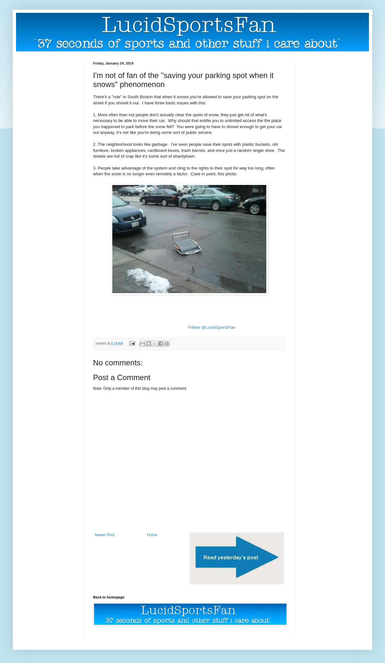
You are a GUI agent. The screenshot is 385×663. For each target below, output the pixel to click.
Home (152, 535)
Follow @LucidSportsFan (211, 327)
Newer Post (105, 535)
